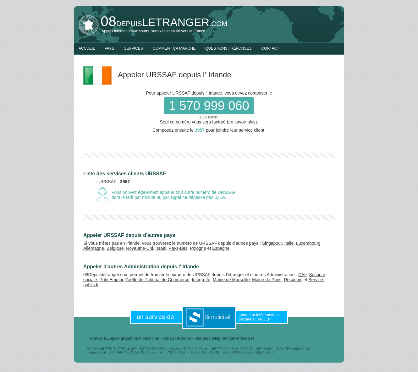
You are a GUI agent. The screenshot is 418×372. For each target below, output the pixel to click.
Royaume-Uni (139, 248)
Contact (270, 48)
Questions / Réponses (228, 48)
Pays (109, 48)
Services (133, 48)
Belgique (115, 248)
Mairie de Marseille (231, 279)
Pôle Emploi (111, 279)
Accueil (87, 48)
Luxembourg (308, 243)
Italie (289, 243)
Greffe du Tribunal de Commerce (157, 279)
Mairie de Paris (266, 279)
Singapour (272, 243)
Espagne (220, 248)
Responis (293, 279)
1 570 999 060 (209, 105)
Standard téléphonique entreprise (224, 338)
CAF (302, 274)
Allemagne (93, 248)
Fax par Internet (176, 338)
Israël (161, 248)
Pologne (198, 248)
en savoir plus (241, 121)
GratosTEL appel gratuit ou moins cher (124, 338)
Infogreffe (201, 279)
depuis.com (164, 22)
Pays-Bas (178, 248)
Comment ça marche (174, 48)
